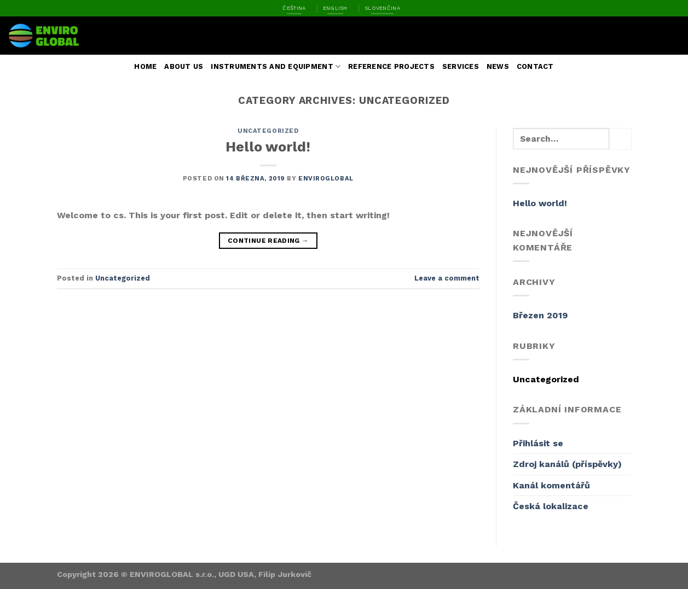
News (498, 66)
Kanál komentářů (551, 485)
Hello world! (268, 146)
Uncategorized (268, 131)
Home (145, 66)
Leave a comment (446, 278)
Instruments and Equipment (275, 66)
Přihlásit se (538, 443)
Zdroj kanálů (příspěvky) (567, 464)
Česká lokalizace (550, 506)
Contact (535, 66)
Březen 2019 (540, 315)
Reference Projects (391, 66)
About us (183, 66)
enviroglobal (326, 178)
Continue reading (268, 241)
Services (460, 66)
